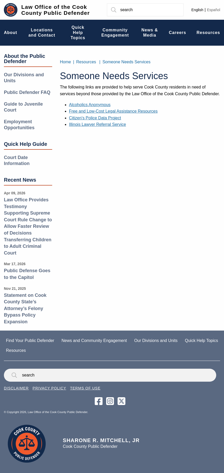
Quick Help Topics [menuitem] (78, 32)
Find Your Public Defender (30, 340)
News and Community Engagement (94, 340)
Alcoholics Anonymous (90, 104)
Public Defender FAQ (27, 92)
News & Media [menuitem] (149, 32)
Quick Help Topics (201, 340)
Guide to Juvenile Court (23, 107)
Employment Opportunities (19, 124)
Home (65, 62)
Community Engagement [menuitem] (115, 32)
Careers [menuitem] (177, 32)
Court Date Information (17, 160)
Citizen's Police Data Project (95, 118)
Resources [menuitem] (208, 32)
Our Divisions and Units (24, 77)
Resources (86, 62)
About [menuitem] (10, 32)
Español (213, 10)
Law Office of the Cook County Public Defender (55, 10)
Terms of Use (85, 388)
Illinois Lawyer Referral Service (97, 124)
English (197, 10)
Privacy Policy (49, 388)
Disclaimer (16, 388)
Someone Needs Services (127, 62)
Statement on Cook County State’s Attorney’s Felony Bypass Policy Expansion (25, 308)
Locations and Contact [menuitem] (41, 32)
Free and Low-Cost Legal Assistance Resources (113, 111)
